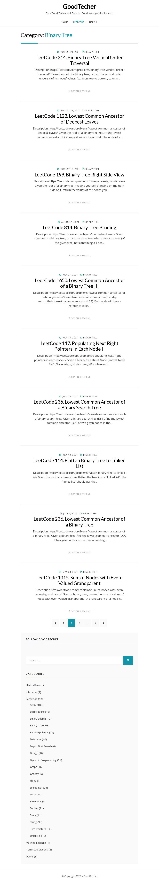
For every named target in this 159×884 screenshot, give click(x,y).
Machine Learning (36, 843)
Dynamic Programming (43, 760)
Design (34, 753)
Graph (33, 767)
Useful (93, 22)
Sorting (34, 808)
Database (35, 739)
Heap (33, 781)
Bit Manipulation (39, 733)
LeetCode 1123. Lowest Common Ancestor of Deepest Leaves (79, 119)
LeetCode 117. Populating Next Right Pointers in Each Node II (79, 346)
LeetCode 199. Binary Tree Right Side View (79, 174)
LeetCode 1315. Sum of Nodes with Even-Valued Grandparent (79, 580)
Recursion (36, 802)
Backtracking (37, 712)
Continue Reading (81, 91)
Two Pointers (38, 829)
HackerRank (33, 685)
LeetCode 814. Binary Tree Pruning (79, 227)
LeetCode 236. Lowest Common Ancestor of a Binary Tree (79, 522)
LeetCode (78, 22)
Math (33, 795)
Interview (31, 692)
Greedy (34, 774)
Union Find (36, 836)
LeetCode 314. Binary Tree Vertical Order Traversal (79, 60)
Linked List (36, 788)
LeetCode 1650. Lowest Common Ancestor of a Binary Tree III (79, 283)
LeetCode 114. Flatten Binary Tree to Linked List (80, 463)
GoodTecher (79, 6)
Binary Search (38, 719)
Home (64, 22)
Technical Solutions (37, 850)
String (33, 822)
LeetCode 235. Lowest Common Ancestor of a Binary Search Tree (79, 404)
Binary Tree (92, 52)
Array (33, 705)
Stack (33, 815)
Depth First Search (41, 746)
